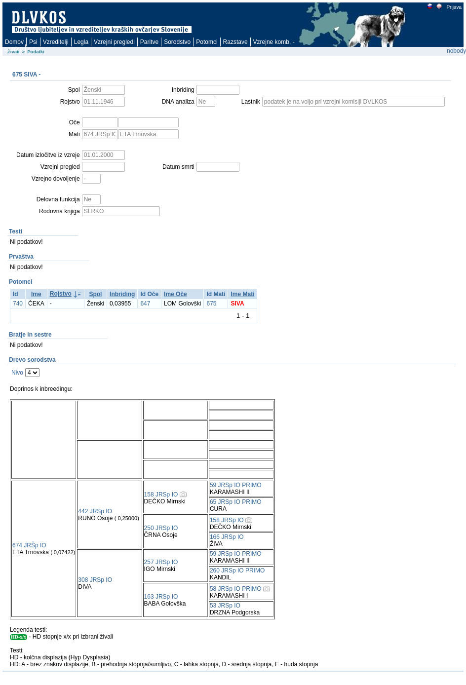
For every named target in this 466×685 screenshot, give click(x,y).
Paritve (149, 41)
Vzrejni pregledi (114, 41)
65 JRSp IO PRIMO (236, 501)
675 (211, 303)
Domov (14, 41)
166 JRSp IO (227, 536)
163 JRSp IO (161, 596)
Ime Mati (242, 294)
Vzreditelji (56, 41)
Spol (95, 294)
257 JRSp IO (161, 562)
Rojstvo (61, 293)
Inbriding (122, 294)
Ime (36, 294)
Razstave (235, 41)
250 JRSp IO (161, 528)
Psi (33, 41)
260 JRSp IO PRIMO (237, 570)
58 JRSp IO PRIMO (236, 588)
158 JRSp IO (161, 494)
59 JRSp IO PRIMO (236, 485)
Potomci (206, 41)
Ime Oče (175, 294)
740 (18, 303)
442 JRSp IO (95, 511)
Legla (81, 41)
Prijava (454, 7)
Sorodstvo (177, 41)
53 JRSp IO (225, 605)
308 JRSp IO (95, 579)
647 (145, 303)
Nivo (17, 372)
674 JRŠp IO (29, 545)
